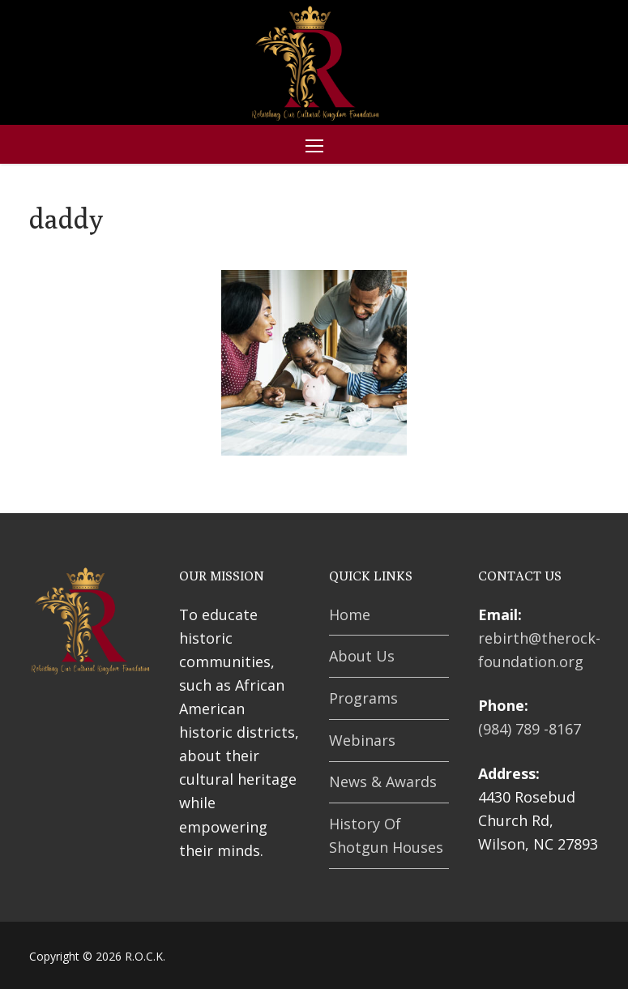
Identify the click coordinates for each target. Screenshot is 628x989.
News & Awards (383, 781)
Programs (363, 698)
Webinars (362, 740)
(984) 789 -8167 (529, 729)
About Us (362, 656)
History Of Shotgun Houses (386, 835)
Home (349, 614)
